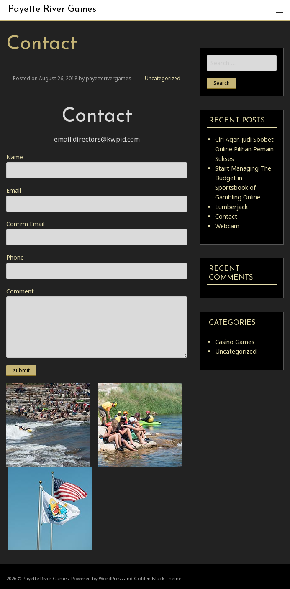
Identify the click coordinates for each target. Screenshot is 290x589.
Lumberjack (231, 207)
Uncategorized (162, 78)
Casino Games (234, 342)
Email (96, 199)
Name (96, 165)
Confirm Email (96, 232)
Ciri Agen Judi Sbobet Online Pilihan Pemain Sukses (244, 149)
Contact (226, 216)
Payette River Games (52, 9)
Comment (96, 322)
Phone (96, 266)
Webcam (227, 226)
